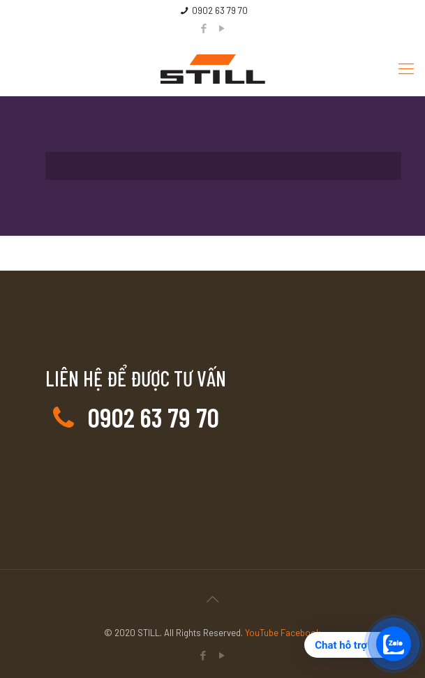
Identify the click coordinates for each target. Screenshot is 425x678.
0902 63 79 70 (220, 10)
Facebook (301, 632)
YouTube (263, 632)
